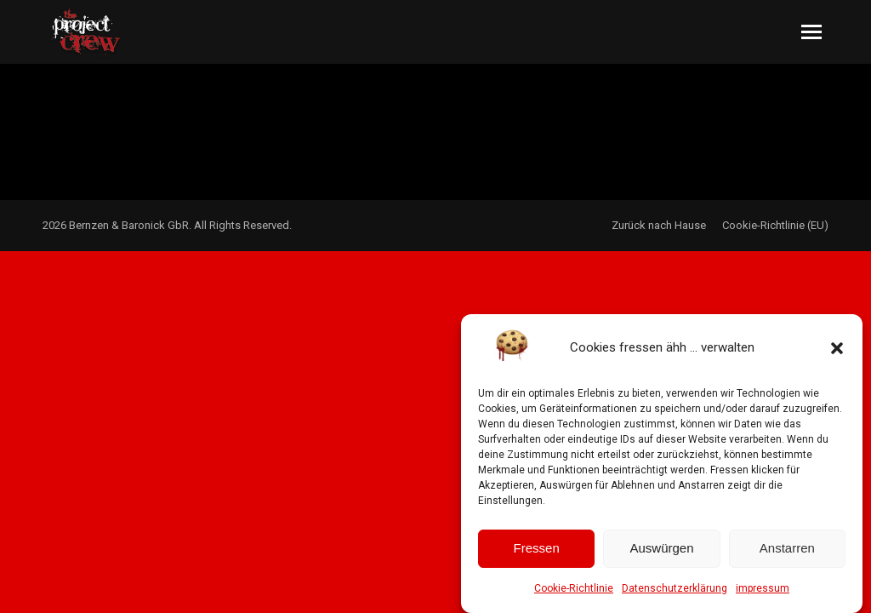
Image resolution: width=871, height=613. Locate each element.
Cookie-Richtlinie (573, 594)
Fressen (537, 554)
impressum (762, 594)
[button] (836, 354)
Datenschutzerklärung (674, 594)
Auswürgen (661, 554)
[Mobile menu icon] (811, 32)
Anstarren (787, 554)
